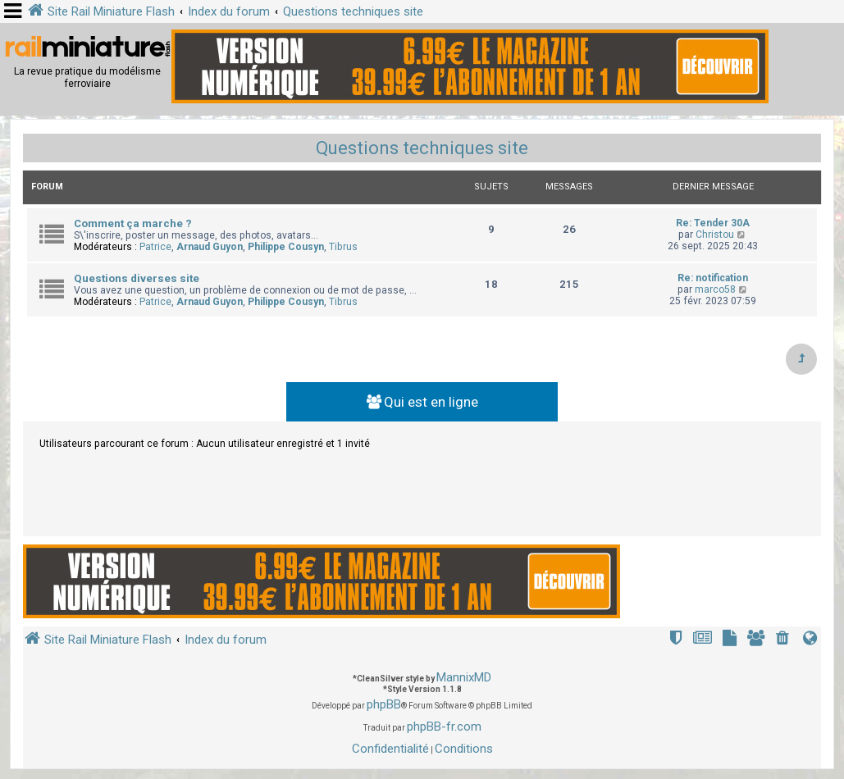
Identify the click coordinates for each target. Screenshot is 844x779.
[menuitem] (784, 640)
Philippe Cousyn (286, 247)
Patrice (155, 247)
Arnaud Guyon (209, 247)
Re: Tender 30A (713, 223)
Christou (715, 234)
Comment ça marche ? (133, 223)
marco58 (715, 289)
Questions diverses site (136, 278)
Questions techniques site (422, 148)
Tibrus (343, 247)
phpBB (384, 704)
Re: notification (712, 278)
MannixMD (463, 677)
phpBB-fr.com (444, 726)
